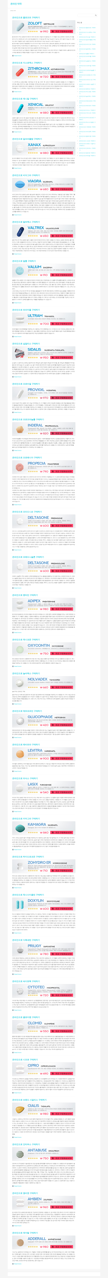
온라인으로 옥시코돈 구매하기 (26, 639)
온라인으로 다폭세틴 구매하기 (26, 940)
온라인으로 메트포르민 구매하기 (27, 711)
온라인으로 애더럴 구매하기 (25, 1232)
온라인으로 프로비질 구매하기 (26, 383)
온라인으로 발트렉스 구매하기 (26, 221)
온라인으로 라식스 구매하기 (25, 778)
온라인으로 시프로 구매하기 (25, 1059)
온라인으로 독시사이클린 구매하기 (28, 894)
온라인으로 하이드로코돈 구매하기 (28, 856)
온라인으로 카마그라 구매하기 (26, 818)
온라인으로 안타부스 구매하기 (26, 1144)
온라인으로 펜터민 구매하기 (25, 595)
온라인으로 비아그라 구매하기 (26, 175)
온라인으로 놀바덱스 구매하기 (26, 673)
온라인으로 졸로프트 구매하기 (26, 17)
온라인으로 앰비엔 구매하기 (25, 1193)
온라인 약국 (16, 3)
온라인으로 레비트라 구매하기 (26, 744)
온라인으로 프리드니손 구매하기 (27, 511)
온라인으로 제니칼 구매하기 (25, 98)
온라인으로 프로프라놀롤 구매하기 (28, 419)
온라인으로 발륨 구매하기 (24, 261)
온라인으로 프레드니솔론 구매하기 (28, 557)
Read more (17, 56)
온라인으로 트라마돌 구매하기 (26, 309)
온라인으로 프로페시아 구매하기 (27, 457)
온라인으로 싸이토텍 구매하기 (26, 981)
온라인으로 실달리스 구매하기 (26, 343)
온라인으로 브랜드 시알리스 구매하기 (29, 1099)
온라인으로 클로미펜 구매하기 (26, 1017)
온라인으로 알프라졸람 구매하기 (27, 138)
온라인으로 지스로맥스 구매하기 (27, 62)
